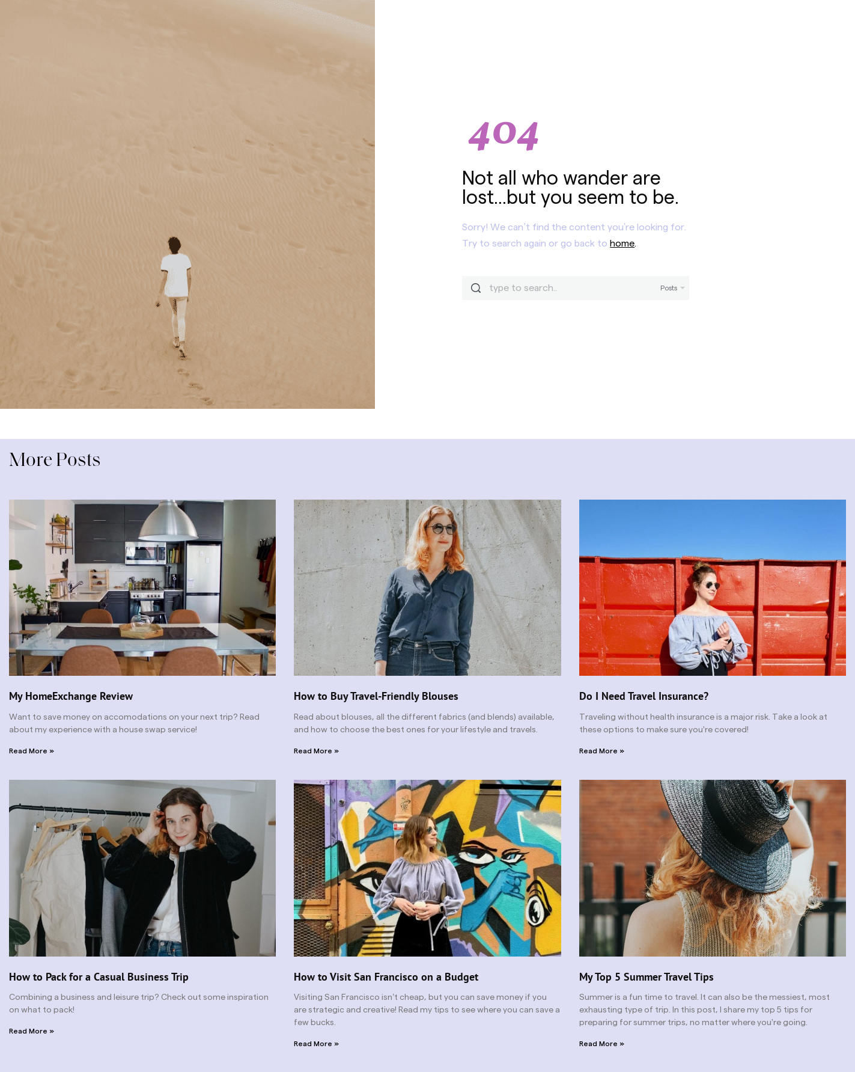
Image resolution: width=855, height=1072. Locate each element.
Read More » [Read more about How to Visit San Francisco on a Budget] (316, 1043)
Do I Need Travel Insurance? (643, 696)
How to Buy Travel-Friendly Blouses (376, 696)
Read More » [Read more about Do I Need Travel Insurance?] (601, 751)
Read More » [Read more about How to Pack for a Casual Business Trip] (31, 1031)
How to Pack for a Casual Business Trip (99, 977)
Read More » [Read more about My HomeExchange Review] (31, 751)
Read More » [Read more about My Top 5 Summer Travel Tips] (601, 1043)
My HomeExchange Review (71, 696)
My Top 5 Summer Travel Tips (646, 977)
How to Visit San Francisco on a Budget (386, 977)
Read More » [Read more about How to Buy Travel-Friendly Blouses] (316, 751)
